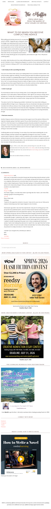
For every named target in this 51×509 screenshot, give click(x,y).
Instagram (3, 423)
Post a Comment (5, 238)
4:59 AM (6, 196)
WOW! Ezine (11, 1)
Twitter (3, 425)
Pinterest (3, 427)
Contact (46, 1)
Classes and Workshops (22, 1)
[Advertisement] (25, 489)
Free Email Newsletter (33, 5)
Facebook (3, 421)
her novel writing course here (37, 149)
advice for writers (7, 167)
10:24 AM (6, 236)
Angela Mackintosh (9, 175)
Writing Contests (36, 1)
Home (4, 1)
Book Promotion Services (18, 5)
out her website (31, 147)
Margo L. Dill (16, 167)
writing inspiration (25, 167)
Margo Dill (6, 190)
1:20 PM (6, 189)
